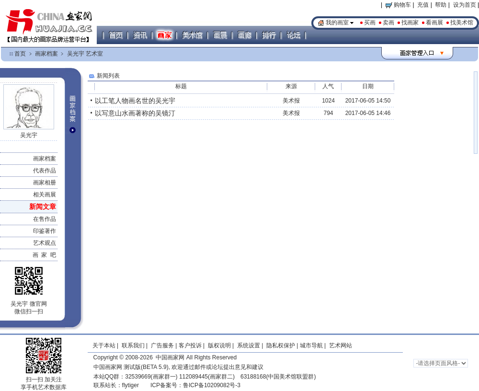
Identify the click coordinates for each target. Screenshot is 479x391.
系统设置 (248, 345)
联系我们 (133, 345)
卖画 (388, 22)
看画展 (434, 22)
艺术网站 (340, 345)
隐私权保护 (280, 345)
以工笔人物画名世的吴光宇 (135, 100)
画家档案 (46, 53)
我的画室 (337, 22)
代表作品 (44, 170)
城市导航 (311, 345)
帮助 (440, 4)
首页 (20, 53)
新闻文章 (42, 206)
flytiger (130, 385)
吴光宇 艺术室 (85, 53)
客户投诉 (190, 345)
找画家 (410, 22)
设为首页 (464, 4)
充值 (423, 4)
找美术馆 (461, 22)
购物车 (398, 4)
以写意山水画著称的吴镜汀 (135, 113)
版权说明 (219, 345)
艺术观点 (44, 243)
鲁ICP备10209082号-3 (211, 385)
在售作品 (44, 219)
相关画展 (44, 194)
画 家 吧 (44, 255)
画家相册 (44, 182)
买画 (370, 22)
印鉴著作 (44, 231)
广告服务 (162, 345)
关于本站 (103, 345)
